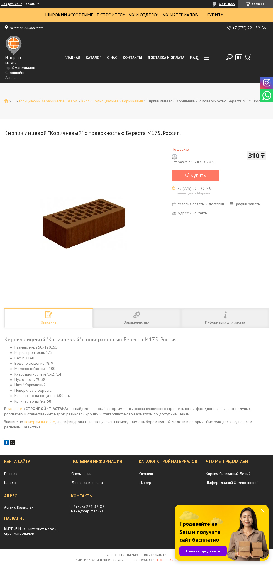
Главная (72, 57)
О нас (112, 57)
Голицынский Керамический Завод (48, 101)
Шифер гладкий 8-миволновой (232, 482)
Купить (198, 175)
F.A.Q (194, 57)
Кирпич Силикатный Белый (228, 473)
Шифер (145, 482)
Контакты (132, 57)
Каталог (93, 57)
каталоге (15, 408)
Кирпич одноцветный (99, 101)
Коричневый (132, 101)
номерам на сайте (39, 421)
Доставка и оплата (166, 57)
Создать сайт (11, 4)
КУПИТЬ (214, 15)
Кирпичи (146, 473)
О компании (81, 473)
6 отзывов (227, 4)
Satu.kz (160, 554)
